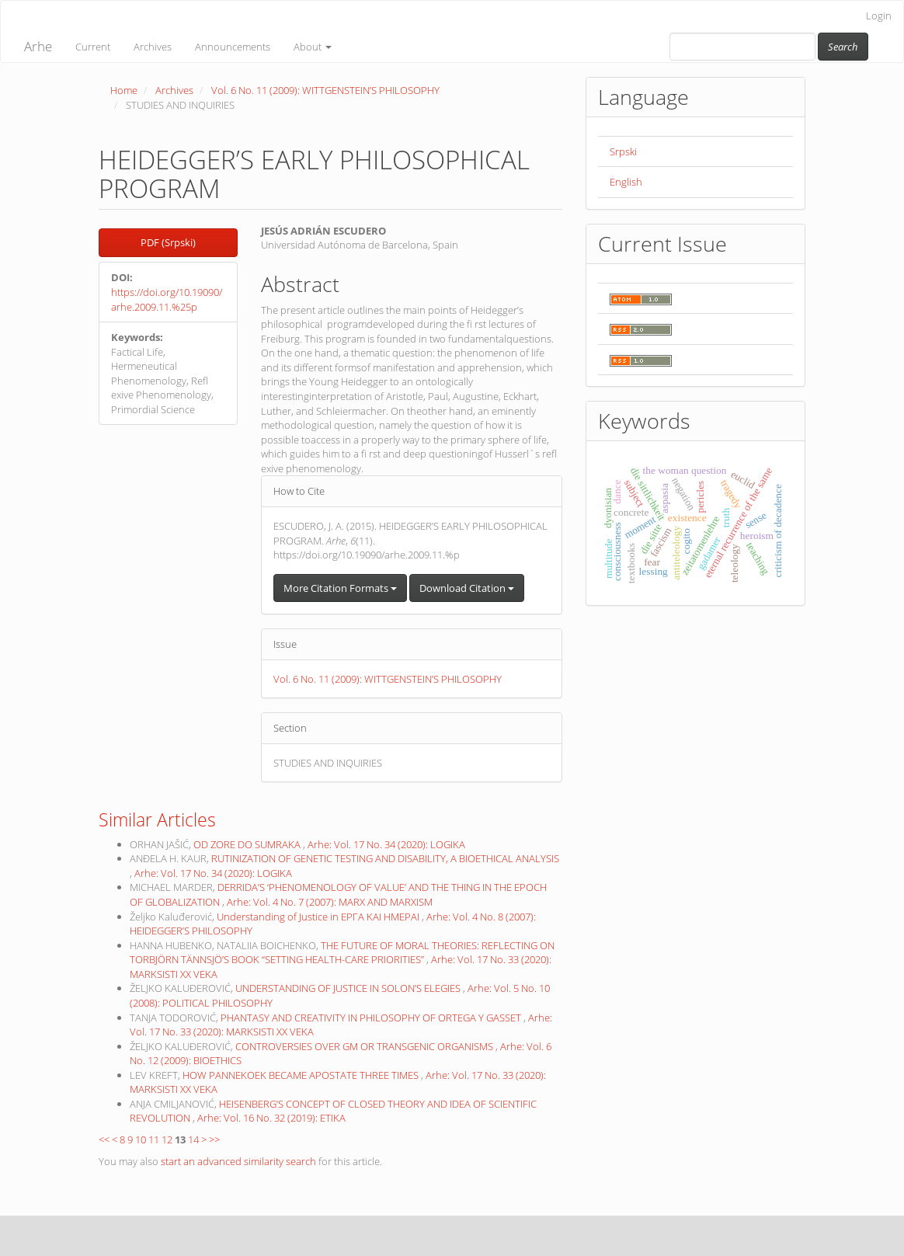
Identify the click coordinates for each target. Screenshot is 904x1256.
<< (104, 1139)
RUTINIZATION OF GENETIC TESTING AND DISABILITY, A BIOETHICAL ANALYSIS (385, 858)
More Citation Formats (340, 588)
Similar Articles (157, 819)
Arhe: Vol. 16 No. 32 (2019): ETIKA (271, 1118)
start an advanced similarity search (238, 1161)
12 (167, 1139)
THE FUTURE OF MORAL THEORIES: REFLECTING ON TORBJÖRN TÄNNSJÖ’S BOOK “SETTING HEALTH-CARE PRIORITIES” (342, 952)
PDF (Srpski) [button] (168, 242)
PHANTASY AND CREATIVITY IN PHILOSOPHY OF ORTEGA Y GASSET (372, 1018)
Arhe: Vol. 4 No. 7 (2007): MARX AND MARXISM (330, 902)
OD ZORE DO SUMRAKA (248, 844)
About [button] (313, 47)
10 (140, 1139)
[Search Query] (742, 47)
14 (193, 1139)
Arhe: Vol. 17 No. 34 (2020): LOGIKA (386, 844)
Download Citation (466, 588)
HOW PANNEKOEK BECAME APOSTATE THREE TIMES (302, 1075)
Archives (153, 47)
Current (92, 47)
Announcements (232, 47)
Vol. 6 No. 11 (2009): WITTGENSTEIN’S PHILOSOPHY (325, 90)
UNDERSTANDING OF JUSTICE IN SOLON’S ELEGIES (349, 988)
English (626, 182)
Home (123, 90)
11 (153, 1139)
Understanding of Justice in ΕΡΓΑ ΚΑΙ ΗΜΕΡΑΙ (319, 917)
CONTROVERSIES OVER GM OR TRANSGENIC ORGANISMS (365, 1046)
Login (879, 16)
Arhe (38, 46)
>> (214, 1139)
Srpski (623, 151)
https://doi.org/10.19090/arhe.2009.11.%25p (166, 299)
